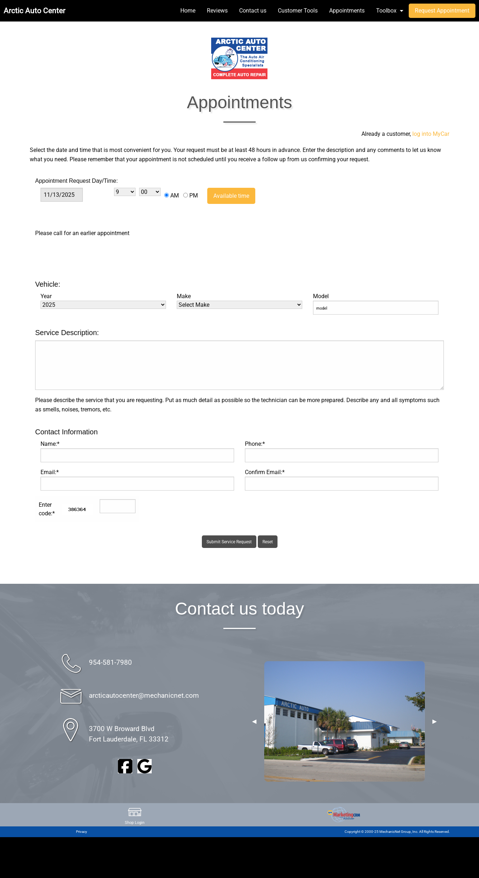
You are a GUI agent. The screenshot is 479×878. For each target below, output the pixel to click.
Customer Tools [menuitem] (298, 10)
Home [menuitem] (187, 10)
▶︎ (434, 721)
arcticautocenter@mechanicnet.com (144, 695)
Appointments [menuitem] (347, 10)
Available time (231, 195)
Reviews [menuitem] (217, 10)
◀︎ (254, 721)
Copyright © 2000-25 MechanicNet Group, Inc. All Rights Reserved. (397, 832)
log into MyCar (430, 133)
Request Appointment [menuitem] (442, 10)
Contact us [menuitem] (252, 10)
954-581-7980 (110, 662)
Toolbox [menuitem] (386, 10)
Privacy (81, 832)
